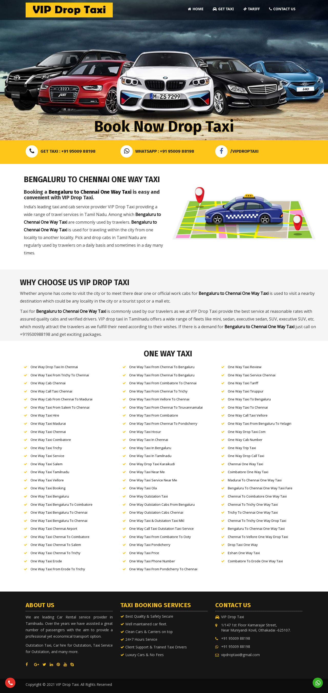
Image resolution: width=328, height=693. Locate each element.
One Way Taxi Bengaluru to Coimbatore (61, 504)
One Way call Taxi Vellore (247, 415)
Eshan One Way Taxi (243, 553)
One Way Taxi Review (244, 367)
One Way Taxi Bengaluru (49, 496)
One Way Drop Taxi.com (246, 431)
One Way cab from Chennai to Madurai (61, 399)
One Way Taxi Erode (46, 561)
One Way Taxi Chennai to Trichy (55, 553)
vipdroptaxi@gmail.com (240, 654)
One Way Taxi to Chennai (247, 407)
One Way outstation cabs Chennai (155, 512)
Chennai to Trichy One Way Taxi (252, 504)
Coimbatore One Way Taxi (247, 472)
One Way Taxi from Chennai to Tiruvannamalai (165, 407)
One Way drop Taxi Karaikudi (151, 464)
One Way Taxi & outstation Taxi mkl (156, 520)
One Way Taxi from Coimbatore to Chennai (162, 383)
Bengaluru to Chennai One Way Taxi (90, 192)
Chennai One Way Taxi (245, 464)
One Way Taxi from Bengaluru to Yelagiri (259, 423)
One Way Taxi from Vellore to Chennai (158, 399)
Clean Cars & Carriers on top (149, 631)
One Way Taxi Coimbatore (50, 439)
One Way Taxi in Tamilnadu (149, 455)
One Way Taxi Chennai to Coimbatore (59, 536)
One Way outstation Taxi (148, 496)
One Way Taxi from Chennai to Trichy (158, 391)
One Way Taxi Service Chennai (251, 375)
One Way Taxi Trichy (46, 448)
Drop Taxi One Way (242, 544)
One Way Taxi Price (143, 553)
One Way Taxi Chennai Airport (53, 528)
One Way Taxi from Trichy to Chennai (59, 375)
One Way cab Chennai (48, 383)
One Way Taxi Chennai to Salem (55, 544)
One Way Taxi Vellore (47, 480)
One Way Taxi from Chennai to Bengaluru (161, 367)
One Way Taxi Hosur (144, 431)
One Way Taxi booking (47, 488)
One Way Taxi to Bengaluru (249, 399)
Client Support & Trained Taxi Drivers (156, 647)
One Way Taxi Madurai (48, 423)
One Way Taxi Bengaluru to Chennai (58, 512)
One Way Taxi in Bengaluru (149, 448)
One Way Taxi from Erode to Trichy (57, 569)
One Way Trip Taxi (241, 448)
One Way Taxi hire (44, 415)
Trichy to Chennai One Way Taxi (252, 512)
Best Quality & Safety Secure (149, 616)
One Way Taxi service (47, 455)
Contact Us (282, 8)
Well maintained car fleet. (146, 624)
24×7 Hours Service (141, 639)
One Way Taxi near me (146, 472)
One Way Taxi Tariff (242, 383)
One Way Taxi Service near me (152, 480)
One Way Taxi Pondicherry (149, 544)
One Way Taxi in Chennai (148, 439)
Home (195, 8)
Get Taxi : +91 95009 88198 (61, 151)
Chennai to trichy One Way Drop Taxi (256, 520)
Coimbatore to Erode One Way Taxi (255, 561)
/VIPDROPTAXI (237, 151)
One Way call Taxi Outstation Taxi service (161, 528)
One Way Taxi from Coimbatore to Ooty (159, 536)
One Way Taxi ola (142, 488)
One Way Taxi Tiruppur (245, 391)
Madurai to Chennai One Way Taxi (254, 480)
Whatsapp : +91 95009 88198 (157, 151)
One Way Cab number (244, 439)
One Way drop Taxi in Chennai (54, 367)
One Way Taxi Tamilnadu (49, 472)
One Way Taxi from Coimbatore (153, 415)
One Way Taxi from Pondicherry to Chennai (162, 569)
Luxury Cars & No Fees (144, 654)
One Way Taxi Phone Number (151, 561)
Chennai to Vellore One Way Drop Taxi (257, 536)
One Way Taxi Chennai (48, 431)
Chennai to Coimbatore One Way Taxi (257, 496)
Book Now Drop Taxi (164, 126)
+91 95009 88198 (235, 638)
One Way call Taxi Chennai (51, 391)
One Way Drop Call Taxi (245, 455)
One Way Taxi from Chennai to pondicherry (162, 423)
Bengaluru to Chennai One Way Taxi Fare (259, 488)
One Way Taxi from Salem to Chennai (59, 407)
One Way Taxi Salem (46, 464)
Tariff (251, 8)
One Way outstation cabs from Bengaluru (161, 504)
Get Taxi (223, 8)
